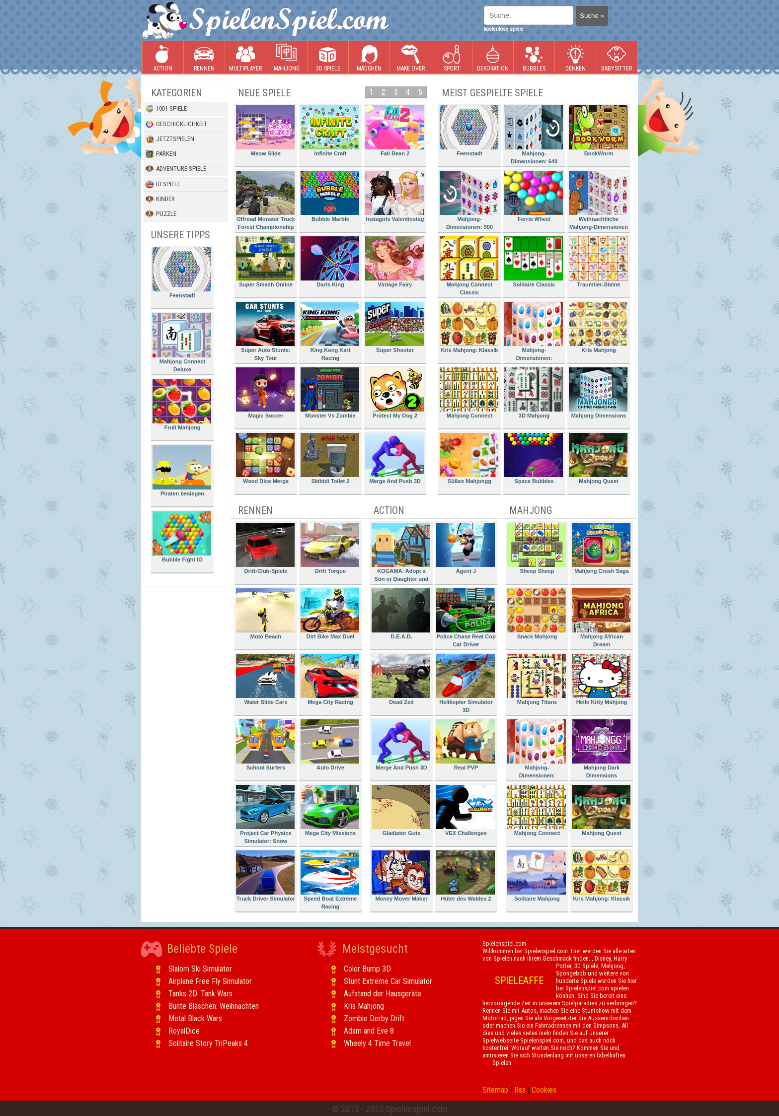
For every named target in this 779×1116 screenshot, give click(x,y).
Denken (575, 58)
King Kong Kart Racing (330, 331)
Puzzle (161, 214)
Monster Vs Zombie (330, 392)
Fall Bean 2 (394, 130)
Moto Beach (265, 613)
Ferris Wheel (533, 196)
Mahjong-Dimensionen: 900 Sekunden (469, 202)
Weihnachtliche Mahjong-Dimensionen (598, 200)
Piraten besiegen (182, 470)
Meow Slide (265, 130)
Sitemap (495, 1090)
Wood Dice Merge (265, 458)
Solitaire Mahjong (536, 876)
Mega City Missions (330, 810)
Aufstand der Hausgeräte (382, 993)
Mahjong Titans (536, 679)
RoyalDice (184, 1031)
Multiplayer (245, 58)
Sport (451, 58)
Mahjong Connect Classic (469, 265)
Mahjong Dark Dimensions (601, 748)
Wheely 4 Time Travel (377, 1043)
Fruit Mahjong (182, 404)
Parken (161, 154)
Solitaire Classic (533, 261)
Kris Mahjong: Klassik (469, 327)
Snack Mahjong (536, 613)
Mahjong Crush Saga (601, 548)
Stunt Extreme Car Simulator (388, 981)
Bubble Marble (330, 196)
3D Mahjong (533, 392)
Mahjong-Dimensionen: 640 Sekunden (533, 136)
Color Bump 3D (367, 969)
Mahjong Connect (469, 392)
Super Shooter (394, 327)
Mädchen (369, 58)
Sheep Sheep (536, 548)
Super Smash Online (265, 261)
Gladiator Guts (401, 810)
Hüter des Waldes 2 (465, 876)
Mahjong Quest (598, 458)
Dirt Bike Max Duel (330, 613)
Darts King (330, 261)
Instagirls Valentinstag (394, 196)
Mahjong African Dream (601, 617)
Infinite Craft (330, 130)
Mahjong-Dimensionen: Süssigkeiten (533, 333)
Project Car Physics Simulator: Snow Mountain (265, 816)
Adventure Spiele (176, 169)
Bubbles (534, 58)
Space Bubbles (533, 458)
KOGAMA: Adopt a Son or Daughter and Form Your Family (401, 554)
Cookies (544, 1090)
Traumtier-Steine (598, 261)
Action (163, 58)
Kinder (160, 199)
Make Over (410, 58)
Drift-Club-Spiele (265, 548)
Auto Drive (330, 744)
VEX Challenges (465, 810)
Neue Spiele (264, 93)
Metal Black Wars (195, 1018)
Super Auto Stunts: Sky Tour (265, 331)
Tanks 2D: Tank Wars (200, 993)
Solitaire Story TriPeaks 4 (208, 1043)
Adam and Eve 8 (369, 1031)
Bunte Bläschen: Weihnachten (213, 1006)
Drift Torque (330, 548)
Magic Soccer (265, 392)
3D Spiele (328, 58)
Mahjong (287, 58)
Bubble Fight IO (182, 536)
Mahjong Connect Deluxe (182, 342)
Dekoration (493, 58)
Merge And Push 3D (394, 458)
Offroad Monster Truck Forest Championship (265, 200)
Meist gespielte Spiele (492, 93)
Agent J (465, 548)
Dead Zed (401, 679)
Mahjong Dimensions (598, 392)
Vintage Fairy (394, 261)
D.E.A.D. (401, 613)
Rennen (204, 58)
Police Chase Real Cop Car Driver (466, 617)
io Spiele (163, 184)
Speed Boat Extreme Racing (330, 879)
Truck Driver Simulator (265, 876)
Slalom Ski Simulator (200, 969)
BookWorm (598, 130)
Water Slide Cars (265, 679)
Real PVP (465, 744)
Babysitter (616, 58)
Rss (520, 1090)
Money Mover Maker (401, 876)
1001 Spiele (166, 109)
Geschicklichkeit (176, 124)
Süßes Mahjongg (469, 458)
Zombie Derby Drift (374, 1018)
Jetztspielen (170, 139)
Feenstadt (182, 272)
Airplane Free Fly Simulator (210, 981)
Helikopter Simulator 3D (465, 683)
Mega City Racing (330, 679)
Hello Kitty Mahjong (601, 679)
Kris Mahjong (598, 327)
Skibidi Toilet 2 (330, 458)
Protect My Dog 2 (394, 392)
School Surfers (265, 744)
